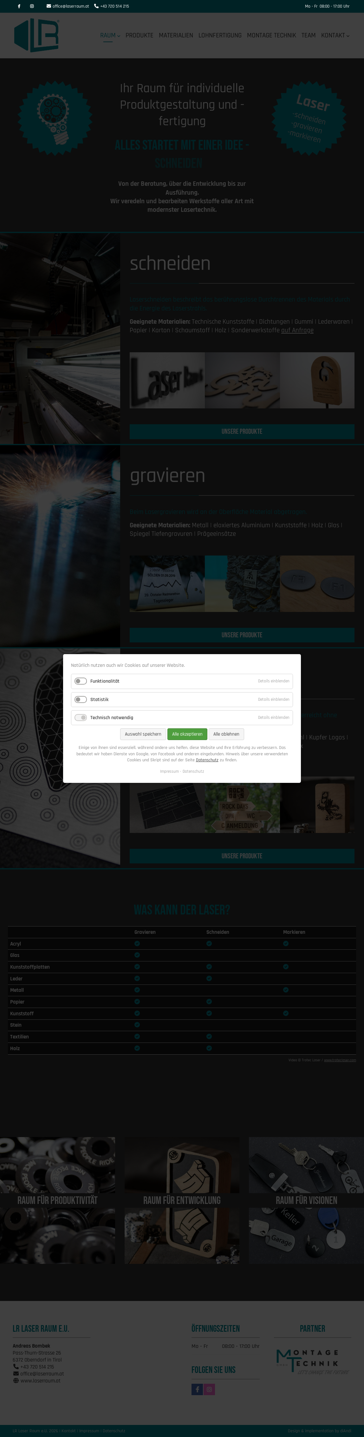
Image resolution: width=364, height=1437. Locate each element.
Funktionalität (105, 681)
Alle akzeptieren (187, 734)
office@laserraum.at (71, 6)
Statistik (99, 699)
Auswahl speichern (143, 734)
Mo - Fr (311, 6)
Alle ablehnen (226, 734)
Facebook (19, 6)
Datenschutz (207, 760)
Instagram (31, 6)
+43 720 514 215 (114, 6)
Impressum (169, 771)
